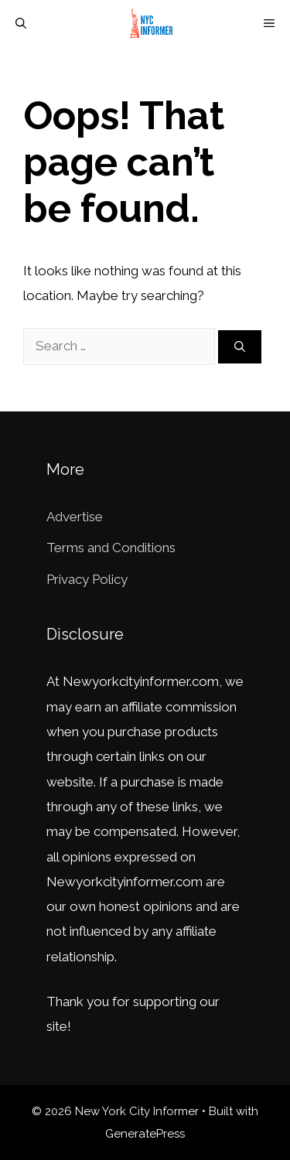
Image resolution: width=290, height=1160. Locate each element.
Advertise (74, 516)
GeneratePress (145, 1134)
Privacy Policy (87, 579)
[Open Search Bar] (21, 23)
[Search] (239, 346)
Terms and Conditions (111, 547)
